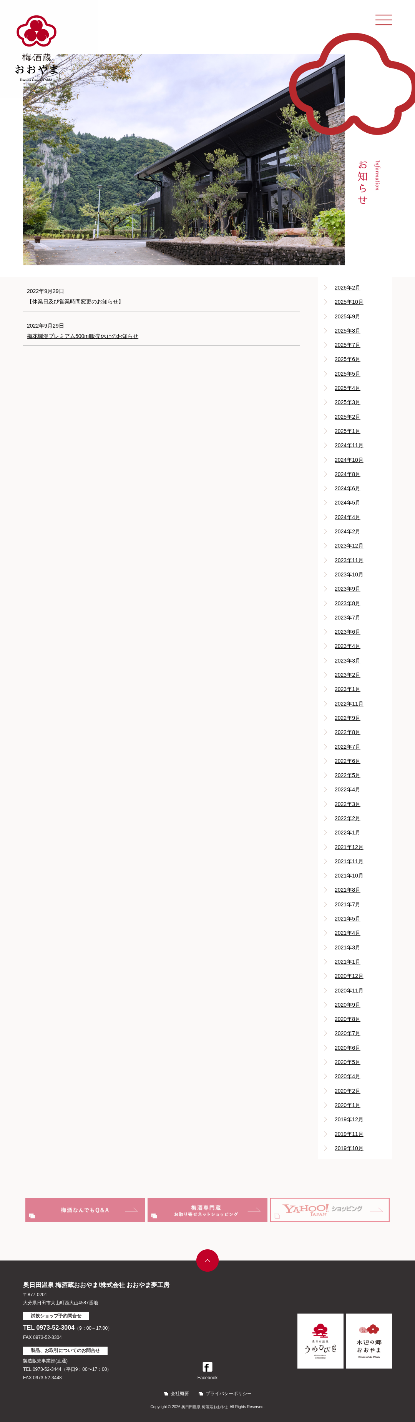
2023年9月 (347, 589)
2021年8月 (347, 890)
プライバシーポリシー (229, 1393)
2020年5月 (347, 1062)
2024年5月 (347, 503)
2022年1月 (347, 832)
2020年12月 (349, 976)
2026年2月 (347, 288)
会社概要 (180, 1393)
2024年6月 (347, 488)
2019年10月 (349, 1148)
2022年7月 (347, 747)
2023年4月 (347, 646)
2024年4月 (347, 517)
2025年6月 (347, 359)
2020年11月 (349, 990)
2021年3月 (347, 947)
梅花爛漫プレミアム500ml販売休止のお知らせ (82, 336)
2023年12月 (349, 546)
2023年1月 (347, 689)
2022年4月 (347, 789)
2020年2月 (347, 1091)
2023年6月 (347, 632)
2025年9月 (347, 316)
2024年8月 (347, 474)
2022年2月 (347, 818)
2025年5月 (347, 374)
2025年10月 (349, 302)
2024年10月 (349, 460)
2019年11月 (349, 1134)
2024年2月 (347, 531)
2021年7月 (347, 904)
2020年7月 (347, 1033)
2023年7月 (347, 617)
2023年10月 (349, 574)
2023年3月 (347, 661)
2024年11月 (349, 445)
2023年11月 (349, 560)
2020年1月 (347, 1105)
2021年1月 (347, 962)
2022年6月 (347, 761)
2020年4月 (347, 1076)
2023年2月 (347, 675)
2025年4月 (347, 388)
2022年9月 (347, 718)
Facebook (208, 1371)
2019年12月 (349, 1119)
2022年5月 (347, 775)
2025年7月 (347, 345)
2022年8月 (347, 732)
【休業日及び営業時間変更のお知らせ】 (75, 301)
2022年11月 (349, 704)
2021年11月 (349, 861)
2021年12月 (349, 847)
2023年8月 (347, 603)
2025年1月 (347, 431)
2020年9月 (347, 1005)
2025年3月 (347, 402)
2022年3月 (347, 804)
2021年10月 (349, 876)
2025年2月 (347, 417)
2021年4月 (347, 933)
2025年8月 (347, 331)
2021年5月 (347, 919)
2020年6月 (347, 1048)
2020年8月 (347, 1019)
